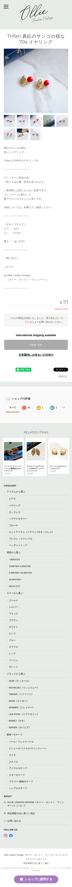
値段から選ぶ (14, 552)
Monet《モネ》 (17, 720)
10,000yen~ (15, 579)
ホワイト (13, 627)
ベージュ (13, 660)
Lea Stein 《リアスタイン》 (24, 714)
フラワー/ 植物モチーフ (21, 781)
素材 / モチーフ (14, 734)
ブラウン (13, 620)
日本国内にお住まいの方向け (36, 354)
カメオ (12, 755)
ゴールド (13, 600)
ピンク (12, 633)
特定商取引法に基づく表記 (21, 813)
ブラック (13, 613)
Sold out (36, 344)
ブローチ (13, 525)
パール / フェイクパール (21, 741)
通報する (63, 376)
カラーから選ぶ (15, 593)
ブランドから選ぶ (16, 674)
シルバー (13, 607)
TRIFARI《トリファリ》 (21, 694)
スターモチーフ (17, 775)
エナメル (13, 761)
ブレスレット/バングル (20, 538)
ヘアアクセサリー (18, 518)
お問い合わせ (14, 821)
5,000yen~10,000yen (20, 572)
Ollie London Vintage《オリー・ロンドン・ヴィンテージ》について (35, 804)
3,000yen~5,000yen (20, 566)
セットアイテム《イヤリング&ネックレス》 (31, 532)
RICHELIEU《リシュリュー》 (24, 687)
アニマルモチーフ (18, 768)
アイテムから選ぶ (16, 491)
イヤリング (14, 505)
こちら (30, 322)
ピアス (12, 498)
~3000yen (14, 559)
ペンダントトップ (18, 545)
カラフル (13, 646)
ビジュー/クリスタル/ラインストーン (28, 748)
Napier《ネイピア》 (20, 727)
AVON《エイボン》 (19, 701)
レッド (12, 653)
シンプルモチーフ (18, 788)
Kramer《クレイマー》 (22, 707)
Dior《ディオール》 (20, 681)
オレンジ (13, 666)
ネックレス (14, 512)
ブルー (12, 640)
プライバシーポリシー (36, 859)
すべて (12, 407)
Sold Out (14, 586)
